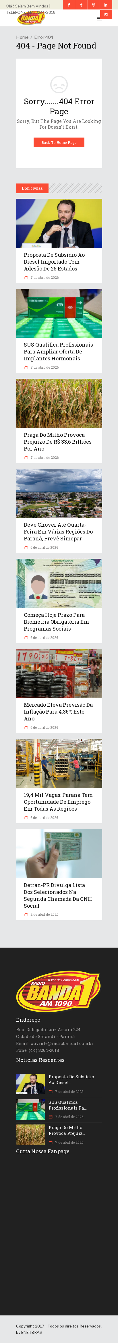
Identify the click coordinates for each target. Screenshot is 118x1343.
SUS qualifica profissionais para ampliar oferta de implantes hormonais (58, 351)
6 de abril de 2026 (44, 547)
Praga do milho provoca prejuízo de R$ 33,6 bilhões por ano (58, 441)
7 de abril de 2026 (44, 277)
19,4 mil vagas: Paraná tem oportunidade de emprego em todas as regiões (58, 801)
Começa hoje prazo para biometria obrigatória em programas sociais (56, 621)
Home (22, 37)
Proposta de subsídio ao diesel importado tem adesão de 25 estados (54, 261)
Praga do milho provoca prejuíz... (67, 1130)
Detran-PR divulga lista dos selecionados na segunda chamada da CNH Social (58, 895)
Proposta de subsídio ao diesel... (71, 1079)
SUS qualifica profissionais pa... (68, 1105)
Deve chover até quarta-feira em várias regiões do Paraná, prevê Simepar (58, 531)
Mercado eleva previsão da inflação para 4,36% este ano (58, 711)
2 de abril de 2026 (44, 914)
